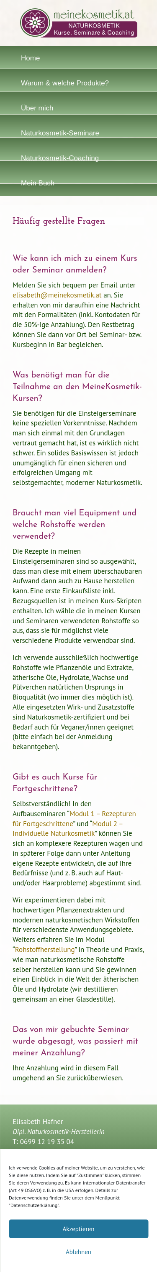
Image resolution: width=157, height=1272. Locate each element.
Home (30, 58)
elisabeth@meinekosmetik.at (57, 295)
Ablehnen (78, 1252)
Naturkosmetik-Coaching (60, 158)
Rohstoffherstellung (45, 949)
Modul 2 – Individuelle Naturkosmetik (68, 828)
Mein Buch (37, 183)
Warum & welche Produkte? (65, 83)
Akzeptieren (79, 1229)
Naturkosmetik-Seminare (60, 133)
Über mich (37, 108)
